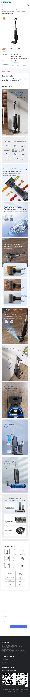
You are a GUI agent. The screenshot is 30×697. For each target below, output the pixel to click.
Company (5, 616)
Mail (4, 621)
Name (4, 611)
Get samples (16, 62)
